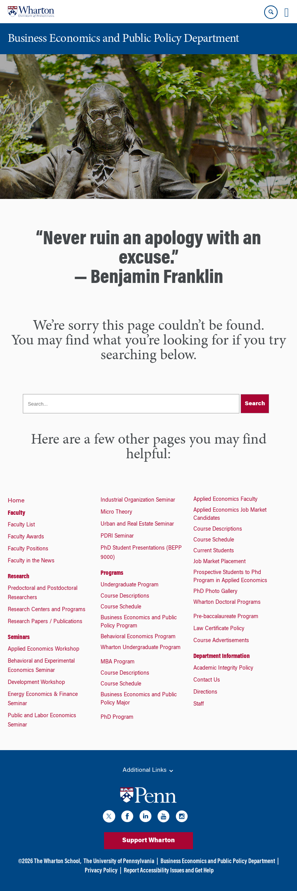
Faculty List (21, 525)
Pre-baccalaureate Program (225, 617)
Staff (198, 704)
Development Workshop (36, 682)
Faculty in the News (31, 561)
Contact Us (206, 680)
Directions (205, 692)
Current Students (213, 551)
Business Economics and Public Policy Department (217, 861)
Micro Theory (116, 512)
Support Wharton (148, 841)
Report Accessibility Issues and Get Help (168, 871)
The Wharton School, (57, 861)
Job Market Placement (219, 562)
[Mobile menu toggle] (286, 12)
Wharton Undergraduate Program (141, 648)
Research (18, 577)
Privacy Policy (101, 871)
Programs (112, 573)
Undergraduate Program (130, 585)
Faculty (16, 513)
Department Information (221, 656)
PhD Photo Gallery (215, 592)
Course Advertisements (221, 641)
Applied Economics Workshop (43, 649)
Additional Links (148, 770)
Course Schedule (121, 607)
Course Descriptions (125, 596)
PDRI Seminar (117, 536)
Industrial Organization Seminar (138, 500)
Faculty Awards (26, 537)
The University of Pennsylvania (119, 861)
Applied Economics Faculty (225, 499)
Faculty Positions (28, 549)
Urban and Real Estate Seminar (137, 524)
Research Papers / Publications (45, 622)
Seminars (19, 637)
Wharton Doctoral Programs (227, 602)
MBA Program (118, 662)
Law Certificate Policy (218, 629)
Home (16, 501)
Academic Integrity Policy (223, 668)
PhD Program (117, 717)
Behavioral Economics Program (138, 637)
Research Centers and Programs (46, 610)
